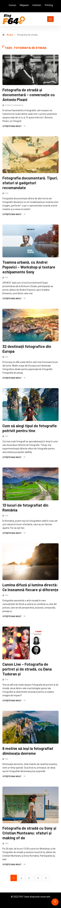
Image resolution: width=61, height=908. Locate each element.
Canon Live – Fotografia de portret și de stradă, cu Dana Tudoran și (27, 669)
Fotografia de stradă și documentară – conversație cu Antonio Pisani (28, 94)
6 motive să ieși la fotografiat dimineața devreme (27, 751)
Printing (49, 5)
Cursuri (12, 5)
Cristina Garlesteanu (14, 105)
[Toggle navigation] (44, 19)
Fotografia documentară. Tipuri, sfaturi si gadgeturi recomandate (30, 183)
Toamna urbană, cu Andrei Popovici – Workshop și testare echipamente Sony (28, 267)
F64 (6, 193)
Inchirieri (37, 5)
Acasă (10, 34)
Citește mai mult (13, 126)
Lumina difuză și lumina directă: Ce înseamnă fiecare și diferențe (30, 587)
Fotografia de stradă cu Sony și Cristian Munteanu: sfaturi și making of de (29, 833)
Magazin (24, 5)
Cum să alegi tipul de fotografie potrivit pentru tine (29, 428)
